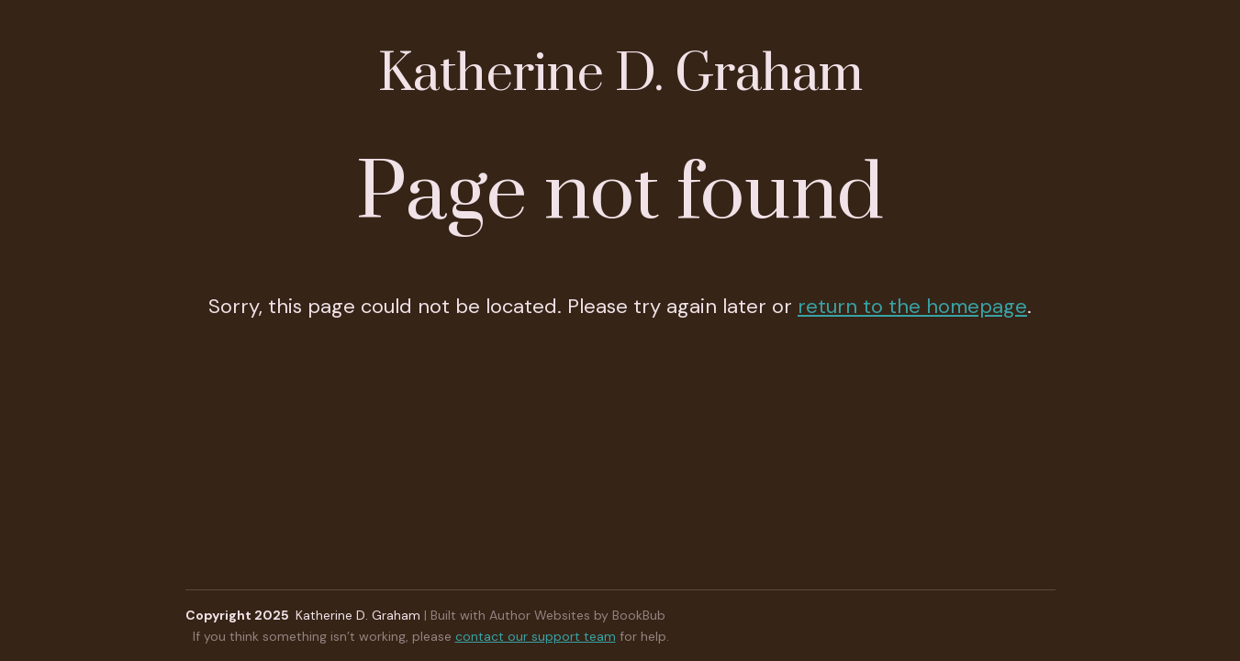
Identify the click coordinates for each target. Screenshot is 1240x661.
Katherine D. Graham (620, 74)
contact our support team (535, 636)
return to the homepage (912, 306)
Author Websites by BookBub (577, 615)
